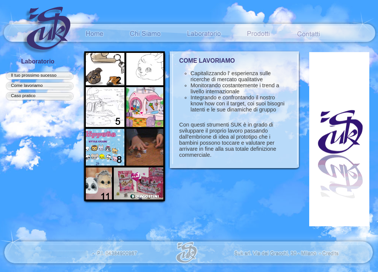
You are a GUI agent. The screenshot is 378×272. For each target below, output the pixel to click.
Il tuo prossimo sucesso (33, 75)
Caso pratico (23, 95)
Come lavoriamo (27, 85)
